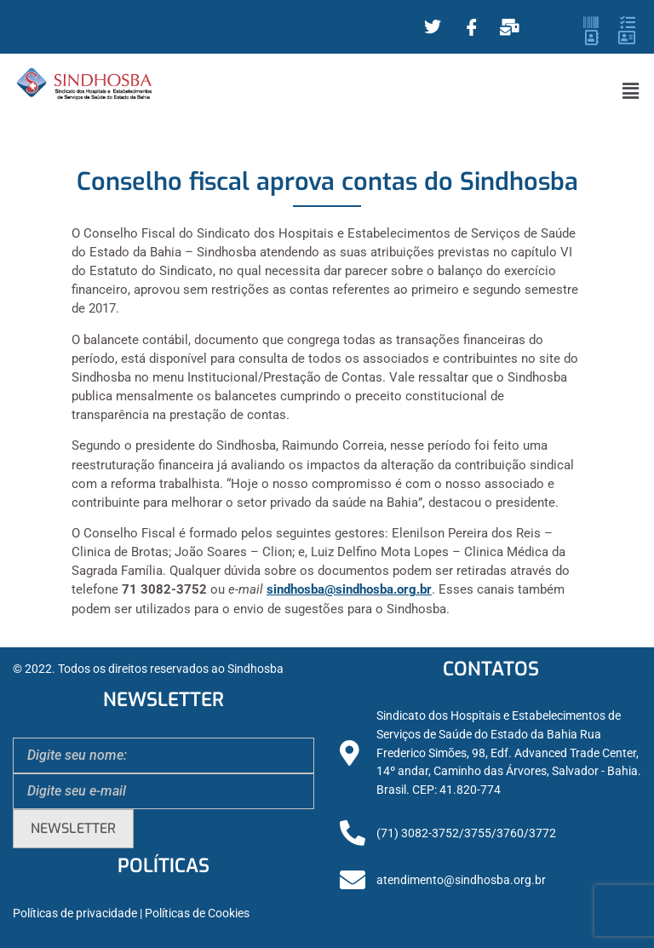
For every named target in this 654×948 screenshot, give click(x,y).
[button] (631, 91)
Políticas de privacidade (75, 913)
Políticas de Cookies (197, 913)
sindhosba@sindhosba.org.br (349, 589)
